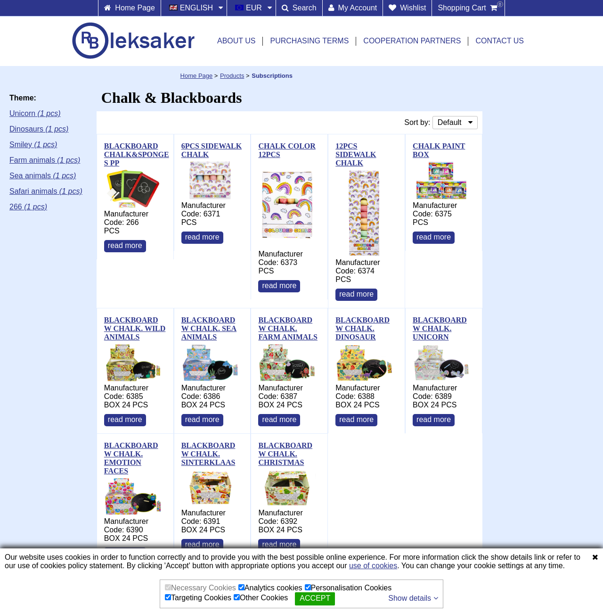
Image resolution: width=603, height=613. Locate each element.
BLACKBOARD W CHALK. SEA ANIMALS (209, 328)
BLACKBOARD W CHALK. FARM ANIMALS (287, 328)
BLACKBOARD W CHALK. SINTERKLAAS (208, 453)
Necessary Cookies (200, 588)
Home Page (196, 75)
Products (232, 75)
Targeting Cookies (198, 598)
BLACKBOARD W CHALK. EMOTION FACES (131, 458)
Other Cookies (261, 598)
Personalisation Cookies (348, 588)
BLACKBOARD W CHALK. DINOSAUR (362, 328)
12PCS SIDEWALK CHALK (355, 154)
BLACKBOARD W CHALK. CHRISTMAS (285, 453)
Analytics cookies (270, 588)
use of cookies (373, 566)
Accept (315, 598)
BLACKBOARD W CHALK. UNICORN (440, 328)
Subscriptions (272, 75)
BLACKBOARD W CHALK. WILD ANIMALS (135, 328)
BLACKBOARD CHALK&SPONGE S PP (136, 154)
